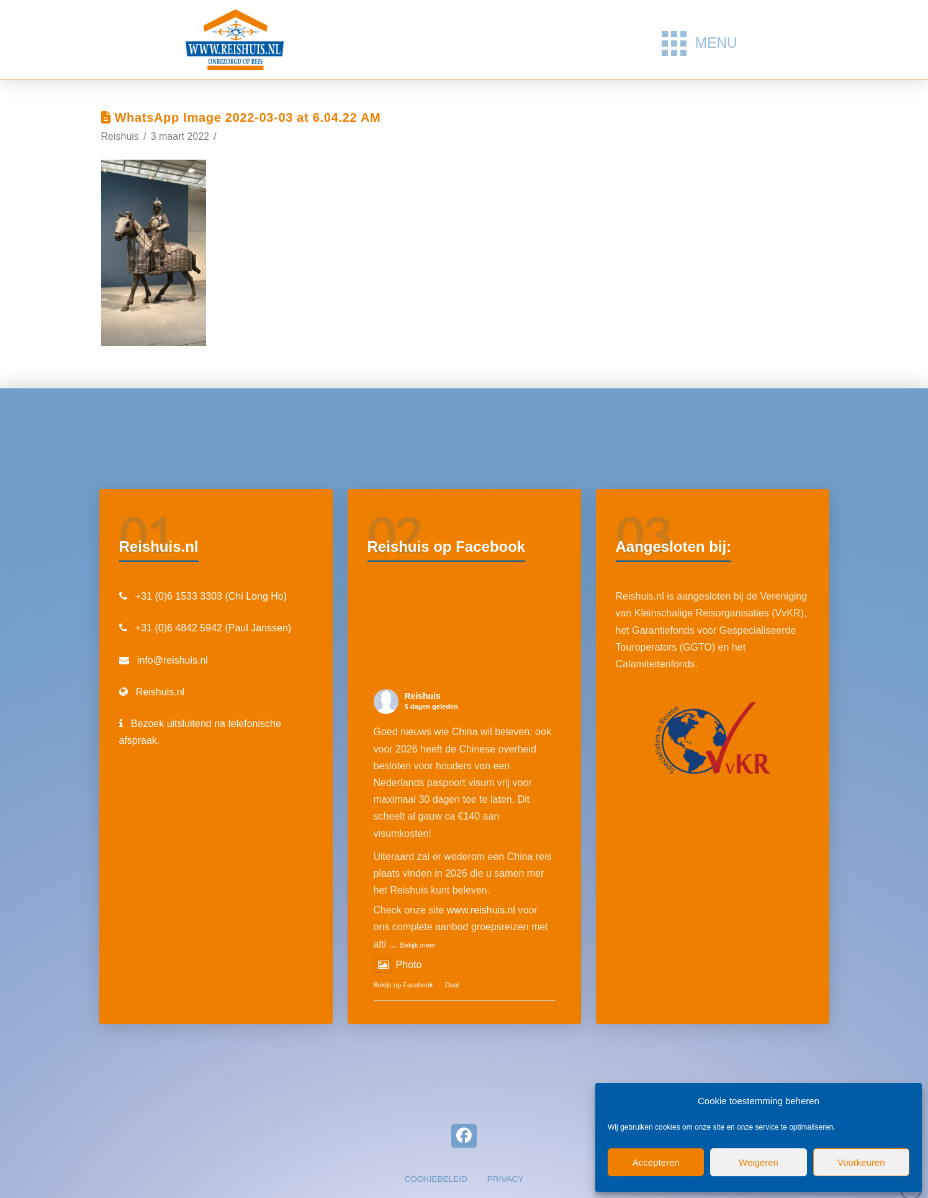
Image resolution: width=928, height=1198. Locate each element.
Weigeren (758, 1162)
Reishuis (423, 696)
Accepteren (656, 1162)
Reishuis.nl (160, 692)
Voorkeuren (861, 1162)
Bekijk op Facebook (403, 985)
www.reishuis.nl (481, 910)
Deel (452, 985)
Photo (398, 964)
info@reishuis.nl (172, 660)
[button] (699, 43)
